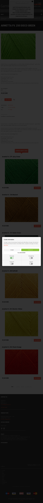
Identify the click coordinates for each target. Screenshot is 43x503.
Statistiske (31, 263)
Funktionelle (12, 263)
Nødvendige (12, 257)
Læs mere (6, 245)
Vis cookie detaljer (21, 252)
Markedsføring (31, 257)
